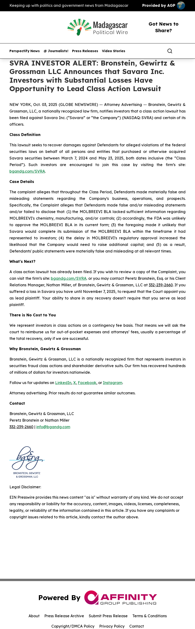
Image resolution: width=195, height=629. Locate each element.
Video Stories (113, 51)
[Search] (169, 51)
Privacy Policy (112, 626)
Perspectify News (24, 51)
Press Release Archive (64, 615)
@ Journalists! (56, 51)
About (34, 615)
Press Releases (85, 51)
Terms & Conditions (149, 615)
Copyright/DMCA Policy (72, 626)
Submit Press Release (108, 615)
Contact (136, 626)
